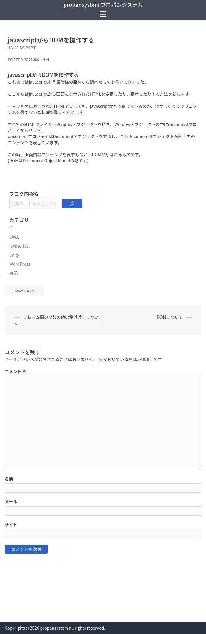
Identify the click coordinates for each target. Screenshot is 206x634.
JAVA (14, 237)
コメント (16, 371)
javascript (22, 47)
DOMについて (170, 317)
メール (11, 502)
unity (14, 255)
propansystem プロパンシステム (103, 4)
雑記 (13, 273)
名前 (9, 479)
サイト (11, 525)
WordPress (19, 264)
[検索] (72, 203)
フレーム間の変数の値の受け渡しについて (56, 320)
